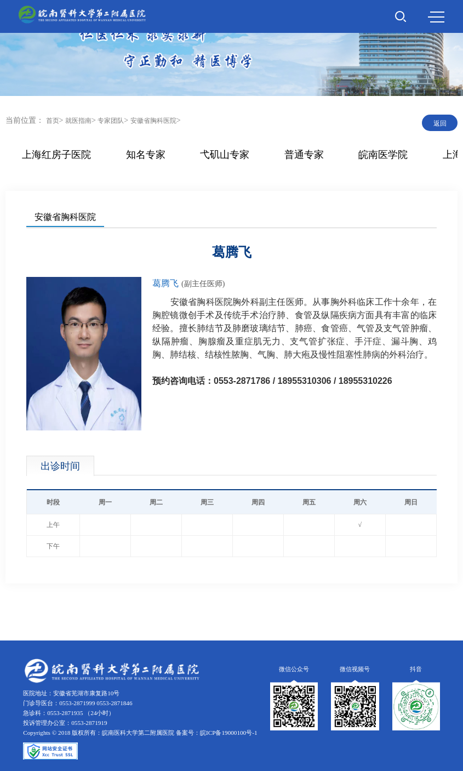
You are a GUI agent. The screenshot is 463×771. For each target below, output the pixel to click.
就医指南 (78, 120)
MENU (436, 17)
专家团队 (111, 120)
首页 (52, 120)
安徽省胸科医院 (153, 120)
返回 (440, 123)
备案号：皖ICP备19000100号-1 (216, 732)
